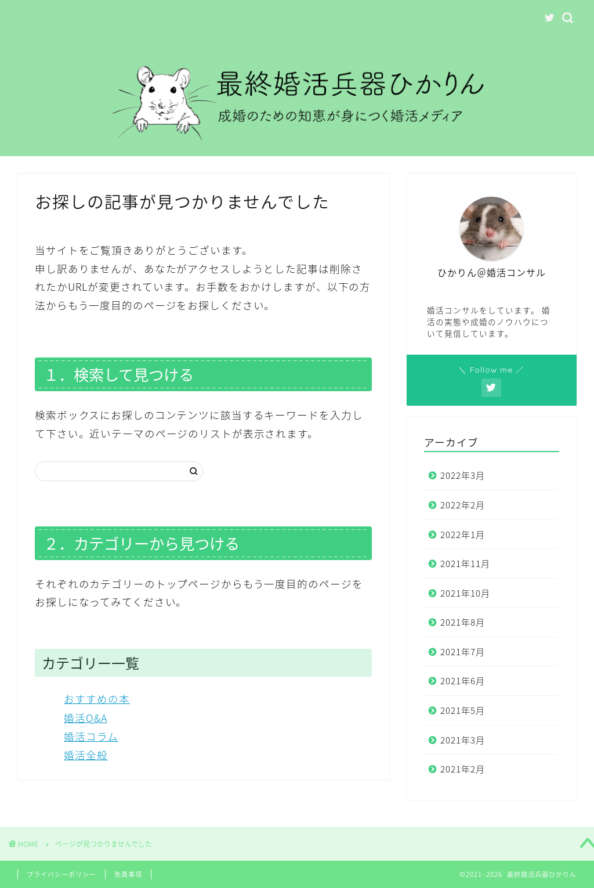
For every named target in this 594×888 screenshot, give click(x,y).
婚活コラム (91, 736)
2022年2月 (462, 504)
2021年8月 (462, 622)
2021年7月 (462, 651)
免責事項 (128, 874)
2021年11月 (465, 563)
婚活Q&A (85, 717)
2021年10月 (465, 593)
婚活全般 (86, 755)
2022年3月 (462, 475)
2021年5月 (462, 710)
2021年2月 (462, 768)
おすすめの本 (97, 698)
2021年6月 (462, 680)
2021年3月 (462, 739)
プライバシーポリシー (61, 874)
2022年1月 (462, 534)
